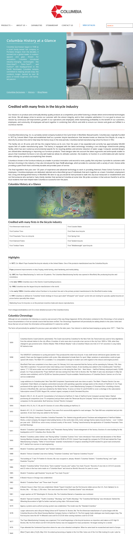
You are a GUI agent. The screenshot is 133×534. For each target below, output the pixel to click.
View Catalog (89, 25)
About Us (20, 25)
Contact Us (67, 25)
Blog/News (42, 92)
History (31, 92)
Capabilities (36, 25)
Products (6, 25)
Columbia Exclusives (16, 92)
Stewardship (52, 25)
